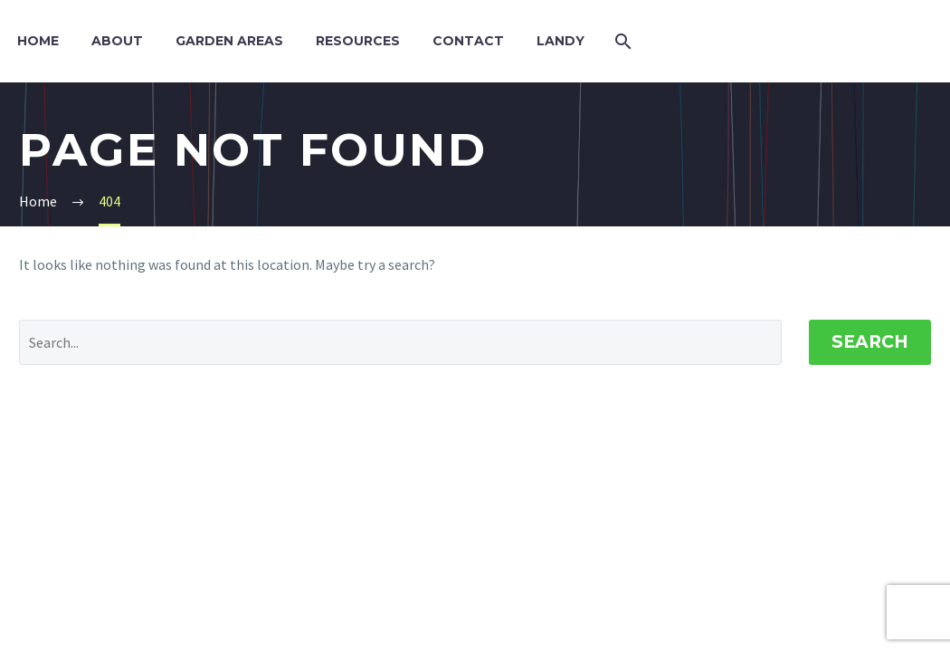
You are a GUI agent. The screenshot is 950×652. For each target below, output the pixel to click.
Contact (468, 41)
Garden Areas (229, 41)
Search (869, 341)
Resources (358, 41)
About (117, 41)
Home (38, 41)
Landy (560, 41)
